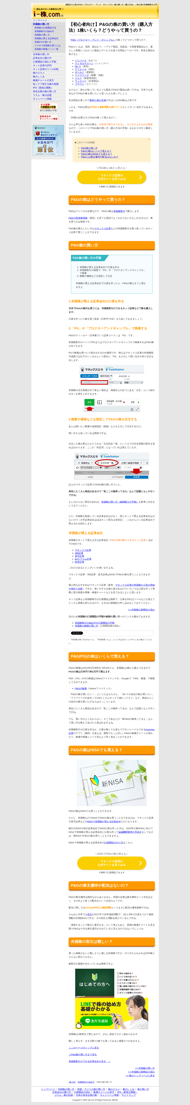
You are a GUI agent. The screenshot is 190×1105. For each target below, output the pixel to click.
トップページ (40, 20)
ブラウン (79, 84)
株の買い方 (143, 1089)
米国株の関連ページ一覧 (46, 49)
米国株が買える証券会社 (46, 38)
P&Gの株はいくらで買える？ (96, 151)
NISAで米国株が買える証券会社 (104, 821)
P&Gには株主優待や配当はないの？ (100, 156)
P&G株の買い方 (89, 148)
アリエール (81, 69)
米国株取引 (119, 211)
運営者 (115, 1100)
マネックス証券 (102, 228)
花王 (89, 914)
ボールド (79, 72)
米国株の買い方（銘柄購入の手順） (120, 502)
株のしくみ (39, 76)
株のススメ (39, 72)
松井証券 (79, 562)
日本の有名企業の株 (86, 1095)
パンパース (81, 60)
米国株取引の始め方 (86, 1082)
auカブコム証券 (83, 559)
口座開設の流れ (82, 1092)
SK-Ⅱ (78, 66)
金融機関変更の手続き (130, 832)
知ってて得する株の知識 (46, 84)
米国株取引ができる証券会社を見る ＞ (90, 1061)
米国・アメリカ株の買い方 (91, 1089)
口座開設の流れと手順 (44, 61)
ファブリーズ (82, 75)
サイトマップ (129, 1095)
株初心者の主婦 (98, 100)
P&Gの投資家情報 (78, 218)
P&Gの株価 (81, 688)
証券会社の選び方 (42, 58)
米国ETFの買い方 (43, 42)
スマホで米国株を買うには (47, 45)
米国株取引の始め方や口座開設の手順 (94, 623)
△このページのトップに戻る (84, 1047)
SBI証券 (79, 553)
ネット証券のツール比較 (46, 69)
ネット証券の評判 (42, 65)
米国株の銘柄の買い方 (86, 625)
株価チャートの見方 (43, 80)
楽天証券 (79, 556)
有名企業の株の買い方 (44, 91)
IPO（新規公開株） (43, 87)
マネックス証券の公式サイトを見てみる (112, 177)
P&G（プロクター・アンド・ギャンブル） (93, 40)
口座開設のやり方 (113, 842)
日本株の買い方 (41, 54)
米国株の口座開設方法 (45, 28)
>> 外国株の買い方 (145, 1068)
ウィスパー (81, 81)
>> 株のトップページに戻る (140, 1075)
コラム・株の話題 (42, 95)
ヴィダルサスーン (84, 63)
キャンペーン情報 (42, 98)
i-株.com (72, 1082)
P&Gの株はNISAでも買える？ (96, 154)
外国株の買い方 (41, 24)
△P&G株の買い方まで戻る (83, 1054)
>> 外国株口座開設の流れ (141, 609)
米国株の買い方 (42, 35)
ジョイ (78, 78)
